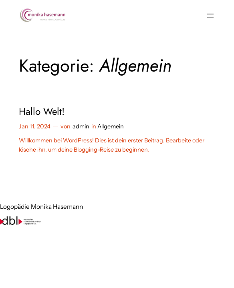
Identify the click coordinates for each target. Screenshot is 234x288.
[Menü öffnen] (210, 15)
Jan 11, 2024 (34, 126)
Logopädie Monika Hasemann (41, 206)
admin (81, 126)
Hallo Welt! (42, 111)
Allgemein (110, 126)
